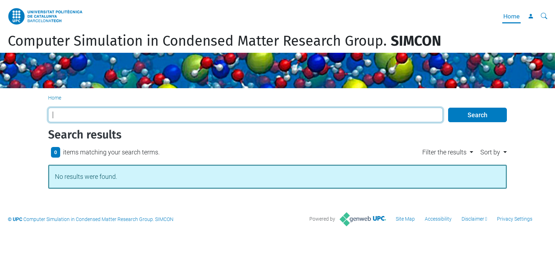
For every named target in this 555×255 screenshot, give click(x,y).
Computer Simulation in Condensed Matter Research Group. (224, 41)
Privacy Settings (514, 219)
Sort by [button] (490, 152)
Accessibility (438, 219)
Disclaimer (473, 219)
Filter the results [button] (444, 152)
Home (511, 16)
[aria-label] (544, 16)
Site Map (405, 219)
